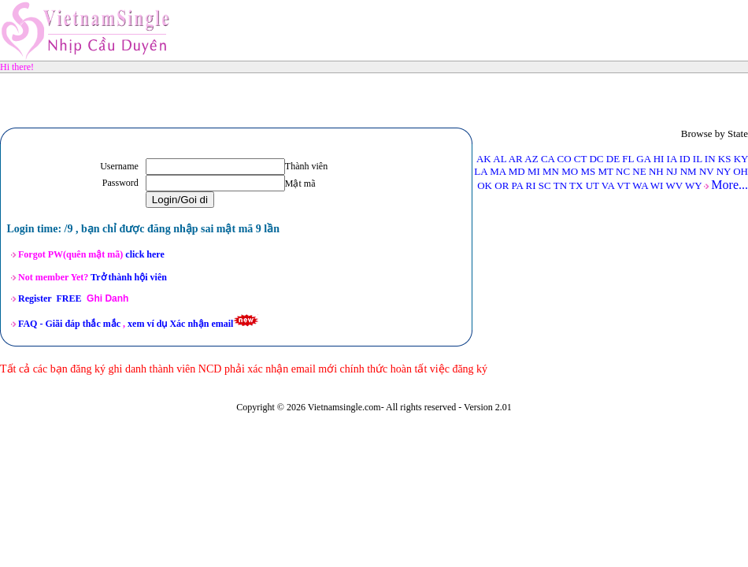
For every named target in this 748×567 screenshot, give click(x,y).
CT (580, 159)
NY (724, 171)
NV (706, 171)
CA (547, 159)
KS (724, 159)
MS (587, 171)
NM (688, 171)
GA (643, 159)
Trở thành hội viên (130, 277)
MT (605, 171)
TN (560, 185)
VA (608, 185)
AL (499, 159)
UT (592, 185)
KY (741, 159)
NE (639, 171)
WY (693, 185)
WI (657, 185)
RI (531, 185)
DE (613, 159)
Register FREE (49, 298)
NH (656, 171)
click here (144, 254)
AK (483, 159)
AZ (531, 159)
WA (640, 185)
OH (740, 171)
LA (480, 171)
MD (517, 171)
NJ (671, 171)
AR (516, 159)
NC (623, 171)
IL (697, 159)
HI (659, 159)
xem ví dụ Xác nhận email (180, 323)
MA (497, 171)
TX (576, 185)
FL (628, 159)
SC (545, 185)
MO (569, 171)
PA (518, 185)
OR (501, 185)
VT (623, 185)
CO (564, 159)
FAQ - (69, 323)
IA (672, 159)
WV (673, 185)
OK (484, 185)
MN (550, 171)
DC (596, 159)
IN (710, 159)
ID (685, 159)
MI (534, 171)
